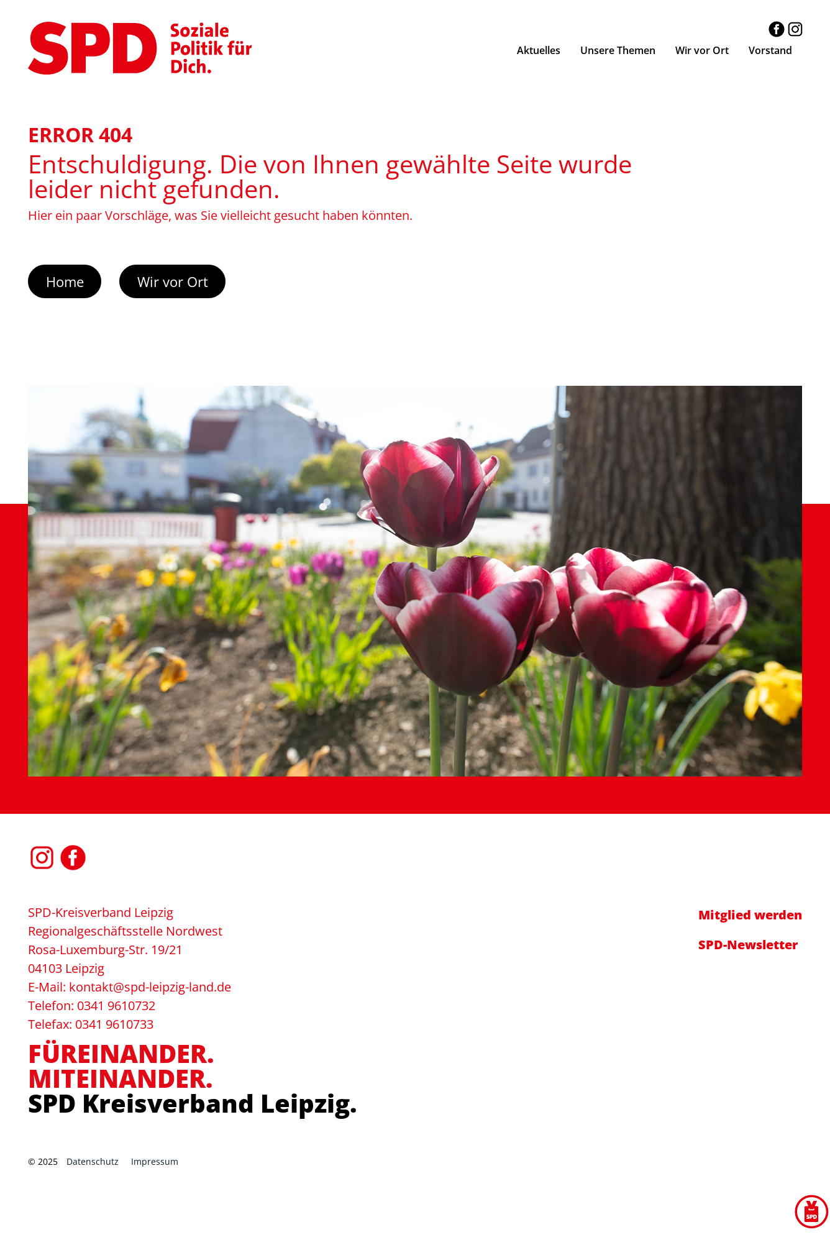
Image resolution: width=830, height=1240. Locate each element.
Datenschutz (92, 1161)
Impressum (154, 1161)
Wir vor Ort (172, 281)
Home (65, 281)
